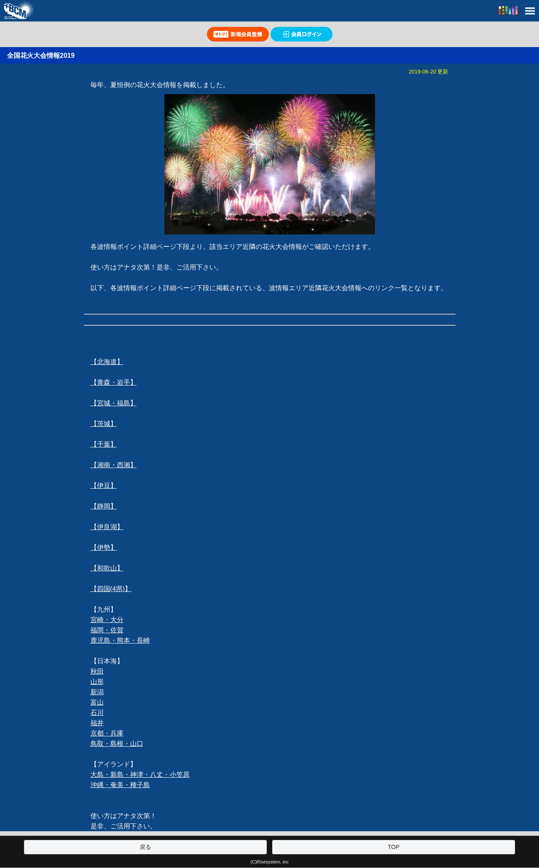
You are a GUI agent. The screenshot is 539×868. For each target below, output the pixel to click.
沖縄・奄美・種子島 (120, 784)
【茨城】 (103, 423)
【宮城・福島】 (113, 403)
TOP (394, 847)
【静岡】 (103, 506)
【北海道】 (106, 361)
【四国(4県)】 (111, 588)
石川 (97, 712)
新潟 (97, 691)
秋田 (97, 671)
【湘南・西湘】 (113, 464)
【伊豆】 (103, 485)
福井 (97, 722)
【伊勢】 (103, 547)
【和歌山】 (106, 568)
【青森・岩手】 (113, 382)
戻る (145, 847)
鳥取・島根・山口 (116, 743)
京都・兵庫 (106, 733)
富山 (97, 702)
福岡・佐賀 (106, 630)
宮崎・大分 (106, 619)
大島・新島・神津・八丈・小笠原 (140, 774)
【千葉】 (103, 444)
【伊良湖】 (106, 526)
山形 (97, 681)
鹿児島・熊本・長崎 (120, 640)
